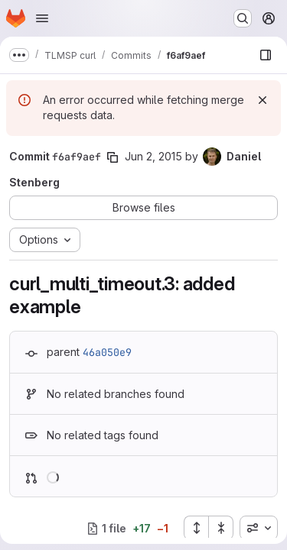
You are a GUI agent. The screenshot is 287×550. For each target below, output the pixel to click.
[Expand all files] (196, 528)
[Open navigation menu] (42, 18)
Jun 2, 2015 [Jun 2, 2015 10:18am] (153, 156)
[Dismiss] (262, 100)
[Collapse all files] (221, 528)
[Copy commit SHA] (112, 157)
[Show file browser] (265, 55)
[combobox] (259, 528)
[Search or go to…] (242, 18)
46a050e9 (107, 352)
